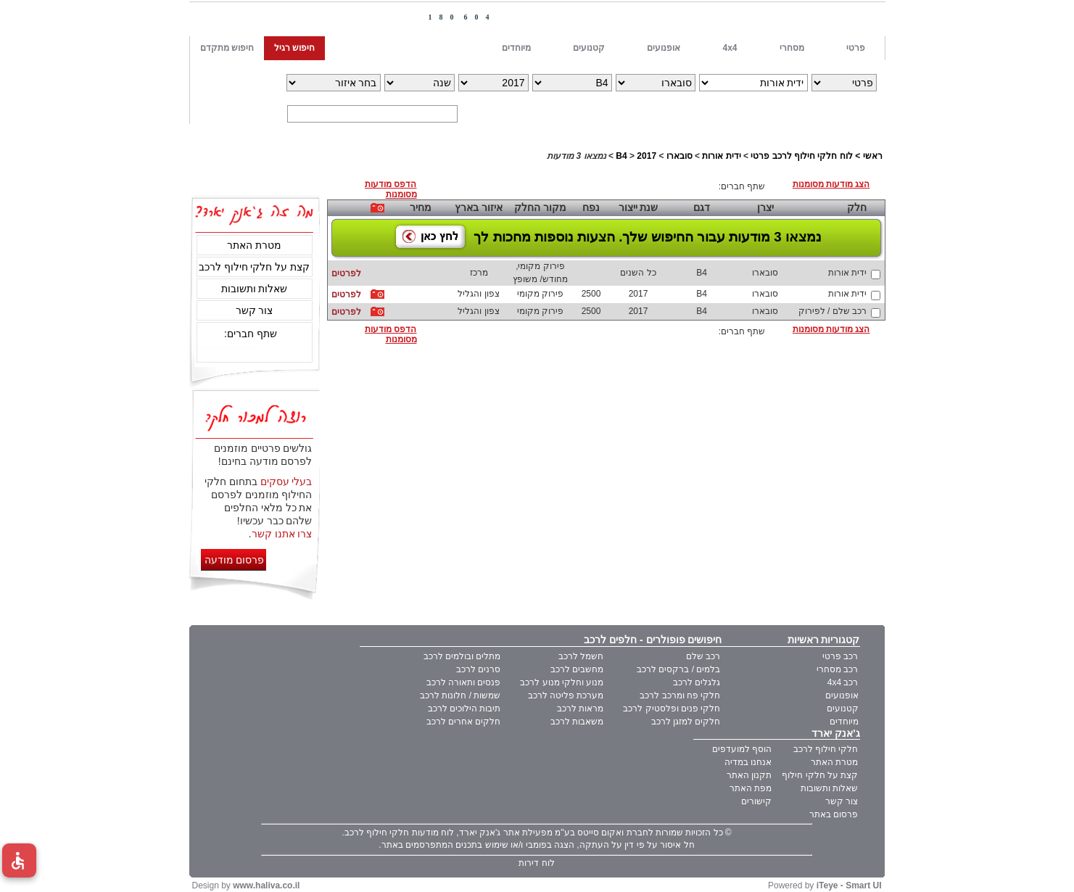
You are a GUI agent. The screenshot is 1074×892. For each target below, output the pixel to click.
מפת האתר (751, 788)
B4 (621, 156)
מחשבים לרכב (576, 669)
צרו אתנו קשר (282, 534)
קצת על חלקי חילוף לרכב (254, 267)
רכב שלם (703, 656)
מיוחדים (844, 722)
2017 (646, 156)
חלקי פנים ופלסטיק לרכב (671, 708)
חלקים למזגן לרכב (686, 722)
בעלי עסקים (286, 481)
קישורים (756, 801)
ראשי (873, 156)
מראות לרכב (580, 708)
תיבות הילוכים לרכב (464, 708)
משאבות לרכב (576, 722)
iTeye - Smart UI (849, 885)
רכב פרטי (840, 656)
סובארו (679, 156)
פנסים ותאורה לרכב (463, 682)
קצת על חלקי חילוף (820, 775)
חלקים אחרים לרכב (463, 722)
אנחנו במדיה (748, 762)
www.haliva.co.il (266, 885)
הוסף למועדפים (742, 749)
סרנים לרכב (478, 669)
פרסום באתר (833, 814)
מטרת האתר (254, 245)
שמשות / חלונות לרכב (460, 695)
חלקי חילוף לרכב (826, 749)
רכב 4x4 (843, 682)
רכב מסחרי (837, 669)
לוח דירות (536, 863)
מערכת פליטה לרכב (566, 695)
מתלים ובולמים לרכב (462, 656)
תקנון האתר (749, 775)
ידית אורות (721, 156)
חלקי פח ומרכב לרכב (680, 695)
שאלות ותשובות (254, 288)
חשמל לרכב (580, 656)
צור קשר (254, 310)
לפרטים (346, 273)
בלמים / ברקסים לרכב (678, 669)
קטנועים (843, 708)
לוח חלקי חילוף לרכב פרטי (801, 156)
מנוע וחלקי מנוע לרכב (561, 682)
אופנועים (842, 695)
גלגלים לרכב (696, 682)
